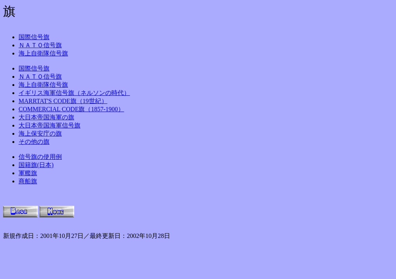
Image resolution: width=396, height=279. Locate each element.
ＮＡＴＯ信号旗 (40, 45)
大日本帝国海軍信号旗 (49, 125)
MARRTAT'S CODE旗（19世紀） (63, 101)
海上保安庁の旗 (40, 133)
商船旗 (28, 181)
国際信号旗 (34, 37)
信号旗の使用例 (40, 156)
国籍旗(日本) (36, 165)
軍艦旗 (28, 173)
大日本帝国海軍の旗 (46, 117)
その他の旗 (34, 141)
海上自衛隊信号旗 (43, 53)
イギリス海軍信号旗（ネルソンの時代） (74, 93)
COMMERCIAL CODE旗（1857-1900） (71, 109)
